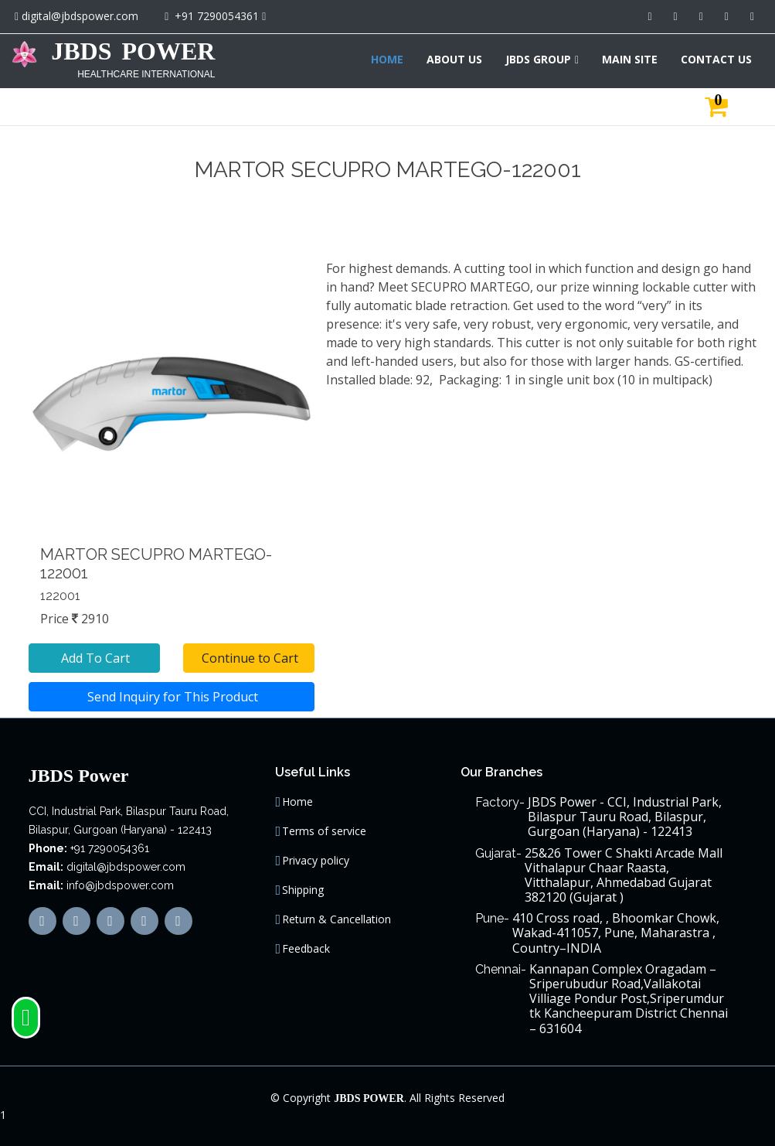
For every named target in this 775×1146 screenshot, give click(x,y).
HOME (387, 59)
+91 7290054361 (217, 16)
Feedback (306, 948)
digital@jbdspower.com (80, 16)
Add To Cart (94, 658)
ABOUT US (454, 59)
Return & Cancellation (336, 919)
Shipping (303, 890)
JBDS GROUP (538, 59)
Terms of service (324, 831)
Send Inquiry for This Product (171, 696)
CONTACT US (716, 59)
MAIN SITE (630, 59)
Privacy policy (315, 860)
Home (297, 801)
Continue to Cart (248, 658)
